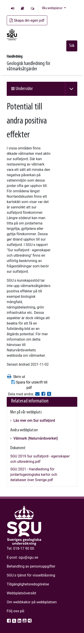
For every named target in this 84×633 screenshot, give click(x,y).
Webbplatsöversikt (21, 593)
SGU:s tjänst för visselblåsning (31, 575)
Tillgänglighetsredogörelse (28, 584)
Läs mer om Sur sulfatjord (34, 420)
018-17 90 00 (23, 548)
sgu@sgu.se (28, 557)
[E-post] (38, 394)
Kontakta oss (32, 8)
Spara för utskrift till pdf (29, 385)
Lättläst (22, 8)
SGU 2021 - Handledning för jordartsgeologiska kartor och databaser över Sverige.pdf (33, 474)
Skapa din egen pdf (27, 20)
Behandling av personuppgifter (31, 566)
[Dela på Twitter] (49, 394)
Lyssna (12, 8)
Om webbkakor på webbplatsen (32, 602)
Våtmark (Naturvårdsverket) (35, 438)
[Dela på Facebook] (44, 394)
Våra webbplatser (52, 8)
